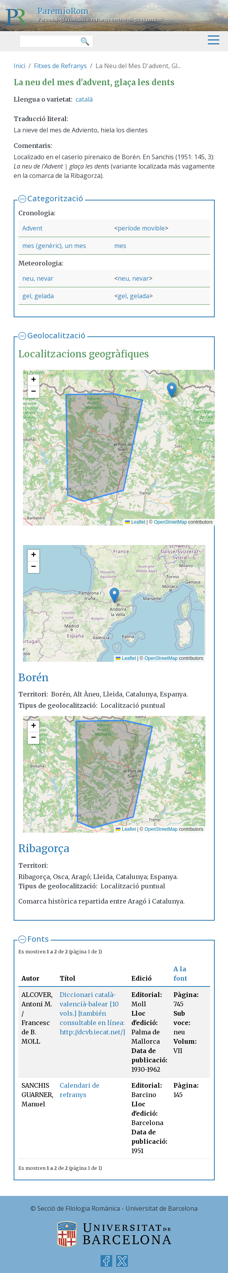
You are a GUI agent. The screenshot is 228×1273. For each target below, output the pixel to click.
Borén (33, 677)
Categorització (55, 198)
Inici (19, 66)
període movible (141, 228)
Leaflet (135, 522)
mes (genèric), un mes (54, 245)
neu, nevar (37, 278)
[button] (172, 390)
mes (120, 245)
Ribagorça (43, 848)
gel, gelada (38, 296)
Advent (32, 228)
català (84, 99)
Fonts (38, 939)
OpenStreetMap (170, 522)
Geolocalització (56, 335)
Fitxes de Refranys (60, 66)
